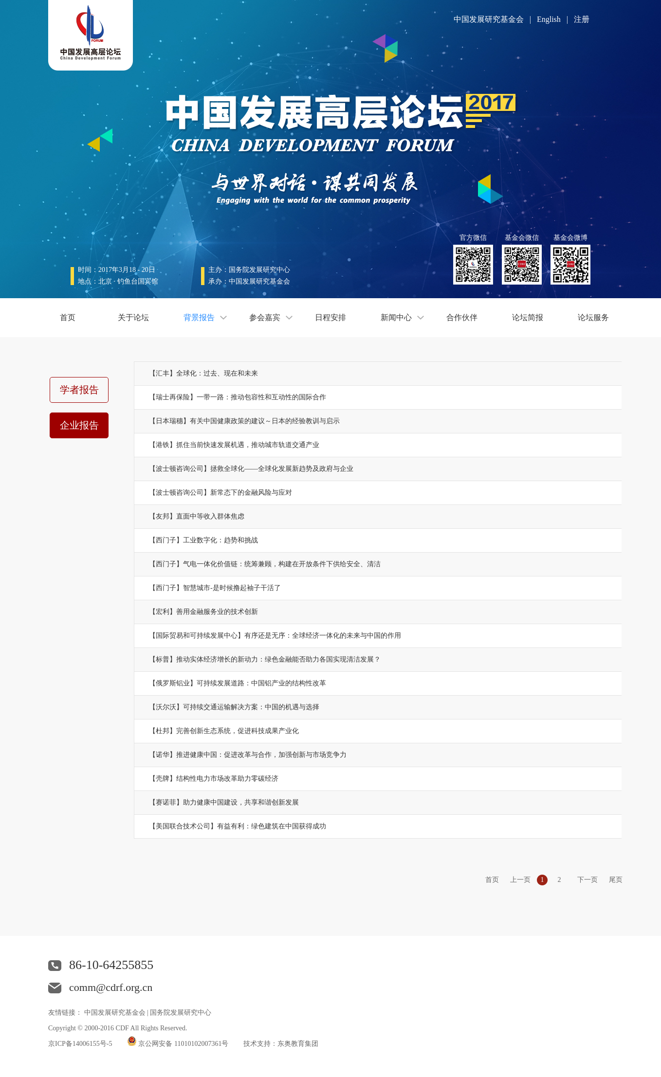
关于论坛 (133, 317)
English (549, 19)
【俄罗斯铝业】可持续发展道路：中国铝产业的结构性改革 (237, 683)
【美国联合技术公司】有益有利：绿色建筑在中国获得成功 (237, 826)
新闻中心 (396, 317)
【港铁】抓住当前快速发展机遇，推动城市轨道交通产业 (234, 445)
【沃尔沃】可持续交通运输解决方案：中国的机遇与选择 (234, 707)
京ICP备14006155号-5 (80, 1043)
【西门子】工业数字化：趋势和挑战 (203, 540)
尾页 (616, 879)
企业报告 (79, 425)
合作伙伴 (461, 317)
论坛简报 (527, 317)
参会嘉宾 (264, 317)
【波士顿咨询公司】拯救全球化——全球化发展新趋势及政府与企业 (251, 468)
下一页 (587, 879)
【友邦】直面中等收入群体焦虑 (196, 516)
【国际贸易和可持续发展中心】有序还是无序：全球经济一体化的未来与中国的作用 (275, 635)
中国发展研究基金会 (489, 19)
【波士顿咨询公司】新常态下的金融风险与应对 (220, 492)
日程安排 (330, 317)
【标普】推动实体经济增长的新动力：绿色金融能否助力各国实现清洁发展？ (265, 659)
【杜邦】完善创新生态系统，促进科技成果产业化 (224, 731)
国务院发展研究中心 (180, 1012)
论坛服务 (593, 317)
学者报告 (79, 389)
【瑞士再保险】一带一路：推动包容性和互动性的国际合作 (237, 397)
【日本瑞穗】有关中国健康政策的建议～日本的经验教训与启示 (244, 421)
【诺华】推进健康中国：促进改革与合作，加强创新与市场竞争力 (248, 754)
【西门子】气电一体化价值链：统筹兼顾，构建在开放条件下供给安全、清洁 (265, 564)
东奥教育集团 (297, 1043)
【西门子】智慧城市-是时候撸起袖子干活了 (215, 588)
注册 (581, 19)
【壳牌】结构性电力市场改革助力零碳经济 (213, 778)
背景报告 (199, 317)
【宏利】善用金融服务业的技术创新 (203, 611)
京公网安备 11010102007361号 (183, 1043)
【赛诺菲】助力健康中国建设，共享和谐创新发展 (224, 802)
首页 (67, 317)
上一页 (520, 879)
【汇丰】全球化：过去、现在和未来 (203, 373)
